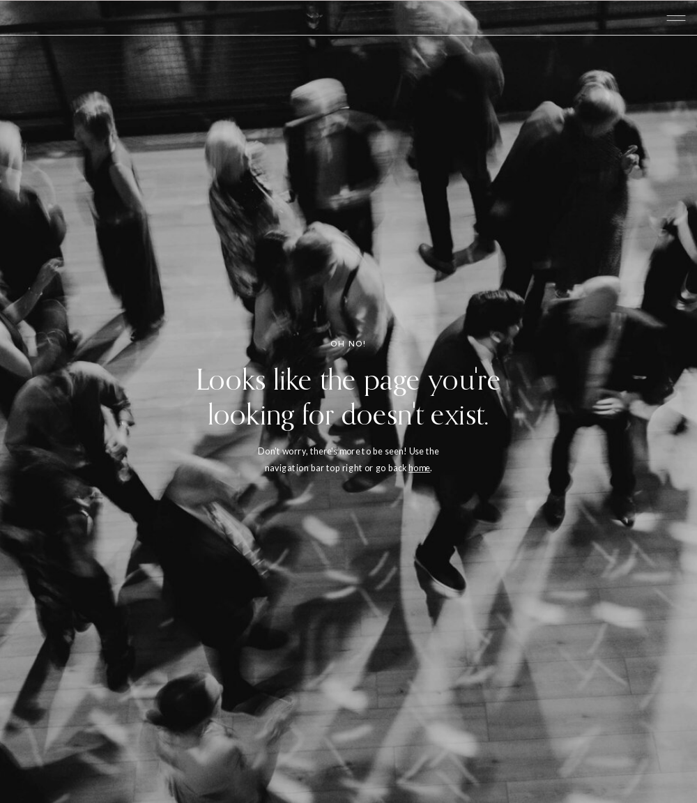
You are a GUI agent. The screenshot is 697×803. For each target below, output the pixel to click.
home (419, 467)
